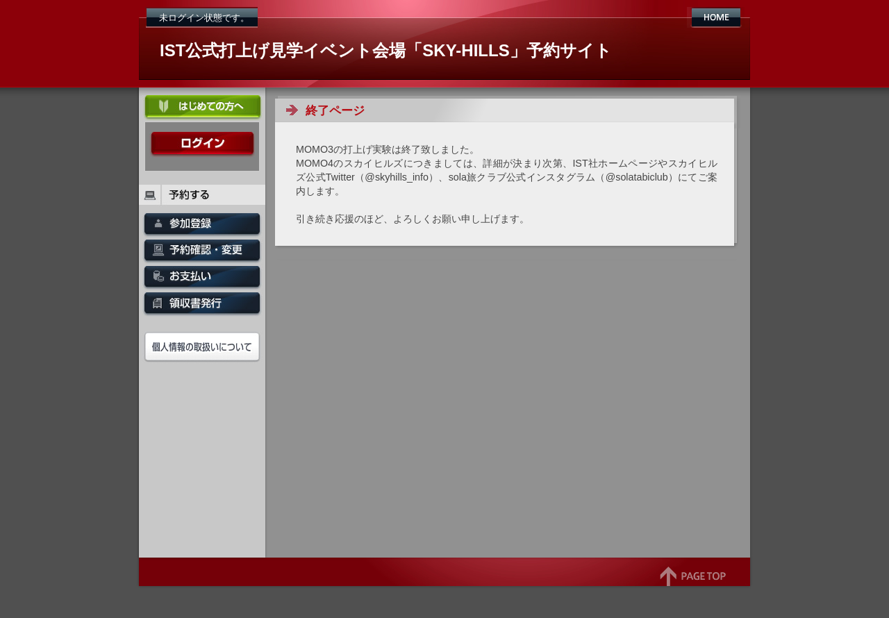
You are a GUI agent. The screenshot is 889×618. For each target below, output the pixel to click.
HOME (716, 17)
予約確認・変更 (202, 253)
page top (693, 583)
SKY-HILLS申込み (202, 226)
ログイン (202, 144)
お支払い (202, 279)
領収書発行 (202, 305)
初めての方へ (202, 108)
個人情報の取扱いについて (202, 347)
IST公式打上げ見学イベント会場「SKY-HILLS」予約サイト (386, 50)
